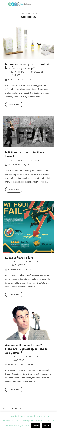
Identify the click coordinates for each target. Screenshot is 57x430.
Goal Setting (18, 265)
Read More (14, 105)
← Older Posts (12, 408)
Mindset (15, 75)
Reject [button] (46, 426)
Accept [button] (35, 426)
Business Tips (17, 72)
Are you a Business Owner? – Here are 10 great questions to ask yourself (26, 349)
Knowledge (37, 72)
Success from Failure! (19, 258)
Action (14, 262)
